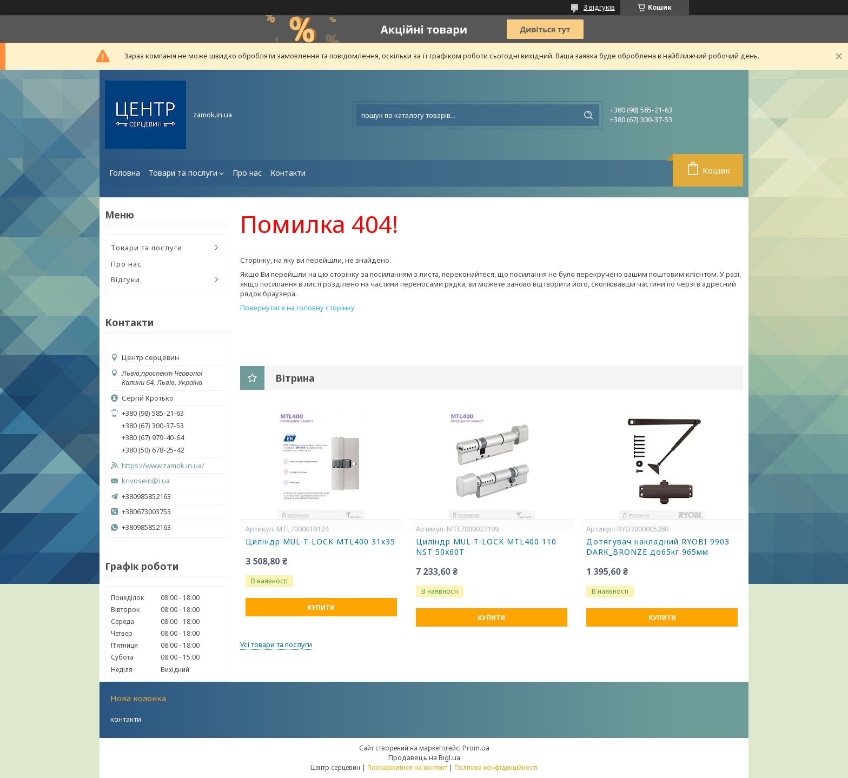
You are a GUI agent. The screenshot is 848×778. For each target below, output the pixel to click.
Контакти (288, 173)
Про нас (247, 173)
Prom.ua (475, 748)
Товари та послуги (183, 173)
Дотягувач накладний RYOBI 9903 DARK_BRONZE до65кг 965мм (658, 547)
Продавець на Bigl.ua (424, 757)
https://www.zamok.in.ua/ (163, 465)
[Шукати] (588, 115)
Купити (321, 607)
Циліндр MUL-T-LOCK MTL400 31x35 (320, 542)
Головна (124, 173)
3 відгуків (599, 7)
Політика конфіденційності (496, 767)
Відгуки (125, 279)
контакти (125, 719)
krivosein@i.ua (146, 481)
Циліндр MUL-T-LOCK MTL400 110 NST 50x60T (486, 547)
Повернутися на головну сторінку (297, 307)
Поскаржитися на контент (407, 767)
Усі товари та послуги (276, 644)
